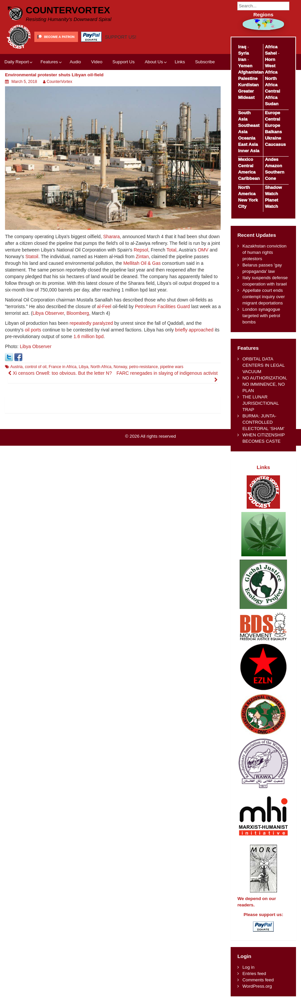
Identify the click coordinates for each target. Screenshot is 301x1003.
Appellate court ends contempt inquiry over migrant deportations (263, 296)
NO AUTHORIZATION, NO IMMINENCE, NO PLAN (264, 384)
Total (171, 249)
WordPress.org (257, 986)
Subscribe (205, 61)
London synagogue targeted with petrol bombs (261, 315)
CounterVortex (68, 10)
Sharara (111, 236)
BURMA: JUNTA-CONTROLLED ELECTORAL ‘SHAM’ (263, 422)
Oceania (246, 138)
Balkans (273, 131)
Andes (272, 159)
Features (49, 61)
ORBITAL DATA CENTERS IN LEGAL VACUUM (263, 365)
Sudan (272, 103)
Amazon (273, 165)
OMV (203, 249)
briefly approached (194, 329)
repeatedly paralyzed (91, 323)
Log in (248, 967)
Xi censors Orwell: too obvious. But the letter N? (60, 373)
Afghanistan (251, 72)
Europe (272, 112)
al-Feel (104, 306)
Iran (242, 59)
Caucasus (275, 144)
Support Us (123, 61)
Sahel (271, 53)
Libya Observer (48, 313)
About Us (154, 61)
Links (180, 61)
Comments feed (258, 979)
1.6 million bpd (88, 336)
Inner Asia (248, 150)
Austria (16, 366)
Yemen (245, 65)
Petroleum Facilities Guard (162, 306)
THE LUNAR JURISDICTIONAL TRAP (260, 403)
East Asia (248, 144)
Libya (83, 366)
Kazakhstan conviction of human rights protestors (264, 252)
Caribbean (249, 178)
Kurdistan (248, 84)
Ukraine (273, 138)
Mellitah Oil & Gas (142, 263)
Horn (270, 59)
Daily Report (16, 61)
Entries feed (254, 973)
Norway (120, 366)
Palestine (247, 78)
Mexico (245, 159)
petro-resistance (143, 366)
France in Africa (62, 366)
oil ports (33, 329)
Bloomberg (77, 313)
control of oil (36, 366)
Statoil (31, 256)
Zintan (142, 256)
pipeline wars (171, 366)
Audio (75, 61)
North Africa (100, 366)
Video (96, 61)
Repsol (141, 249)
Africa (271, 46)
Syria (243, 53)
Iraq (242, 46)
